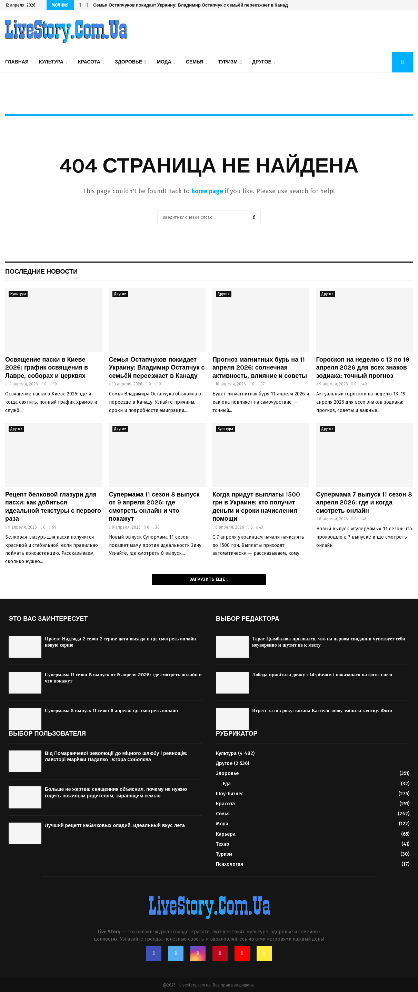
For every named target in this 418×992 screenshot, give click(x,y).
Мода (164, 62)
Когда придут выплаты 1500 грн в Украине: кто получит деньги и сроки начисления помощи (256, 506)
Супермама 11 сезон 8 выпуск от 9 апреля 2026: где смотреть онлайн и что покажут (154, 506)
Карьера (226, 834)
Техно (222, 844)
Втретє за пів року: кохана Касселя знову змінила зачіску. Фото (322, 711)
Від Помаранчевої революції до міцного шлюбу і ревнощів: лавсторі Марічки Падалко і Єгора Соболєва (116, 756)
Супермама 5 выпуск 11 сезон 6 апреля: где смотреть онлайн (111, 711)
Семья (194, 62)
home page (207, 191)
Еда (227, 784)
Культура (51, 62)
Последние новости (41, 271)
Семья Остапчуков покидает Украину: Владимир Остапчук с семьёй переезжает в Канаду (191, 5)
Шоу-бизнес (229, 794)
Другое (261, 62)
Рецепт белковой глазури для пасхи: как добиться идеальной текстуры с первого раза (53, 506)
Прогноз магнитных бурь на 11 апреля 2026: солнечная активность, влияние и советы (259, 368)
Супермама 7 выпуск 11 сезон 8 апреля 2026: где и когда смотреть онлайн (364, 502)
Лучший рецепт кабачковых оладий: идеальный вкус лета (115, 825)
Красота (89, 62)
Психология (229, 864)
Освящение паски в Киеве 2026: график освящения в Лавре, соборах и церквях (46, 368)
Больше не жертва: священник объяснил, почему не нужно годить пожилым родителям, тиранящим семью (116, 792)
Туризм (228, 62)
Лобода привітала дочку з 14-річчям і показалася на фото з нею (322, 675)
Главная (17, 62)
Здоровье (128, 62)
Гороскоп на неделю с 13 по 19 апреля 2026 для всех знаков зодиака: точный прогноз (363, 368)
